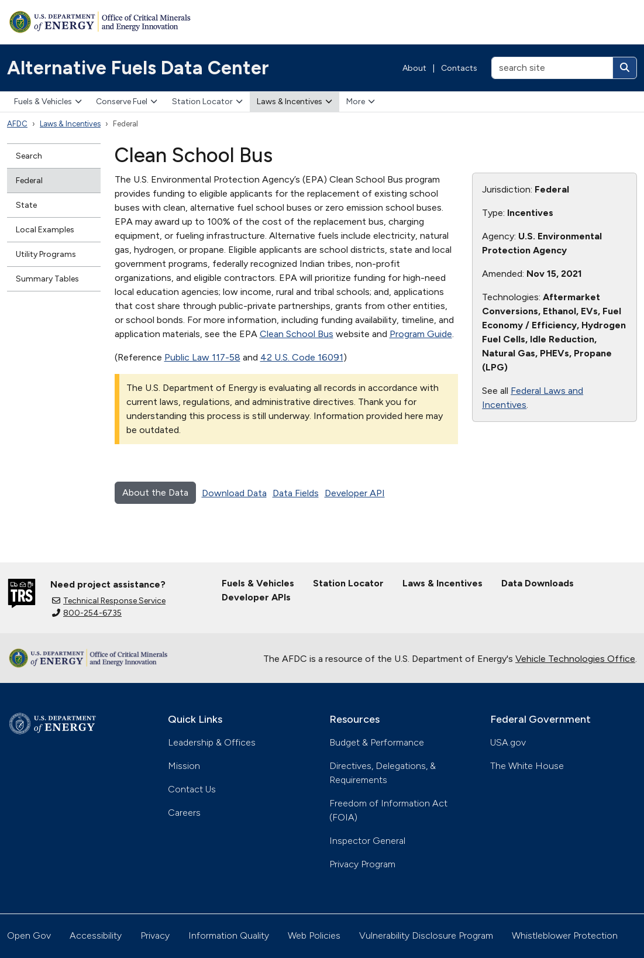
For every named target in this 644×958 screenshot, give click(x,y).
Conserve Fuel (126, 102)
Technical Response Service (109, 601)
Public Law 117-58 (202, 357)
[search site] (552, 68)
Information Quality (228, 935)
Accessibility (96, 935)
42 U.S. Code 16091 (301, 357)
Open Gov (29, 935)
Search (29, 156)
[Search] (624, 68)
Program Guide (421, 333)
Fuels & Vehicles (48, 102)
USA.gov (508, 742)
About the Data (155, 492)
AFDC (17, 123)
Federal (29, 181)
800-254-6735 (87, 613)
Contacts (459, 68)
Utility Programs (46, 254)
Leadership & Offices (212, 742)
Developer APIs (256, 597)
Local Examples (45, 230)
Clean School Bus (296, 333)
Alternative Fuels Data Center (138, 68)
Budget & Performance (376, 742)
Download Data (234, 493)
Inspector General (367, 840)
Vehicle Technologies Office (575, 658)
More (360, 102)
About (414, 68)
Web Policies (314, 935)
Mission (184, 765)
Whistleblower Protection (565, 935)
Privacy (155, 935)
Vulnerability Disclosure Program (426, 935)
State (26, 205)
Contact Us (192, 789)
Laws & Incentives (294, 102)
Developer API (355, 493)
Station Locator (207, 102)
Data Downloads (537, 583)
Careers (184, 812)
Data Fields (296, 493)
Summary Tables (47, 279)
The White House (527, 765)
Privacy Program (362, 864)
